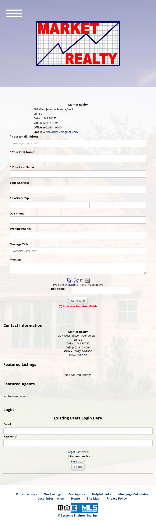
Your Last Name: (22, 167)
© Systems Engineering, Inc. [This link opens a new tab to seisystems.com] (78, 515)
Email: (7, 424)
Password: (10, 436)
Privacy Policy (116, 498)
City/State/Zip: (19, 198)
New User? (78, 461)
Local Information (51, 498)
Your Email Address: (24, 136)
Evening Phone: (20, 229)
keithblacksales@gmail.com (60, 132)
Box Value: (58, 289)
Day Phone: (17, 213)
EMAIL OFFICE (78, 355)
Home (75, 498)
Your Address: (19, 183)
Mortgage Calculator (133, 494)
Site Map (93, 498)
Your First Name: (22, 152)
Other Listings (26, 494)
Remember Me (78, 456)
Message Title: (19, 244)
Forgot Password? (78, 452)
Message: (16, 259)
